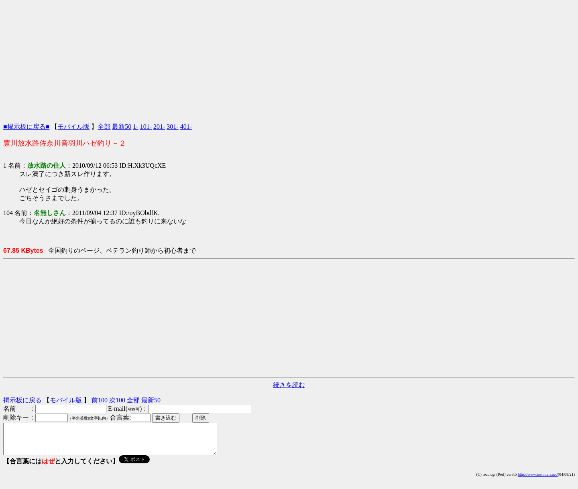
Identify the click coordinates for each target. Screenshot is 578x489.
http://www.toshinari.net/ (538, 480)
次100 (117, 400)
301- (172, 126)
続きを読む (289, 384)
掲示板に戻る (22, 400)
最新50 (121, 126)
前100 (100, 400)
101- (146, 126)
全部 (104, 126)
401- (186, 126)
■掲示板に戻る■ (26, 126)
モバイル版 (73, 126)
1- (135, 126)
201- (159, 126)
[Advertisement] (289, 59)
